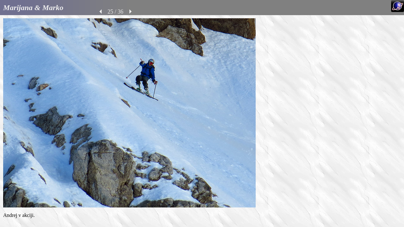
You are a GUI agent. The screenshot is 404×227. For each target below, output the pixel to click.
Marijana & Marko (33, 7)
